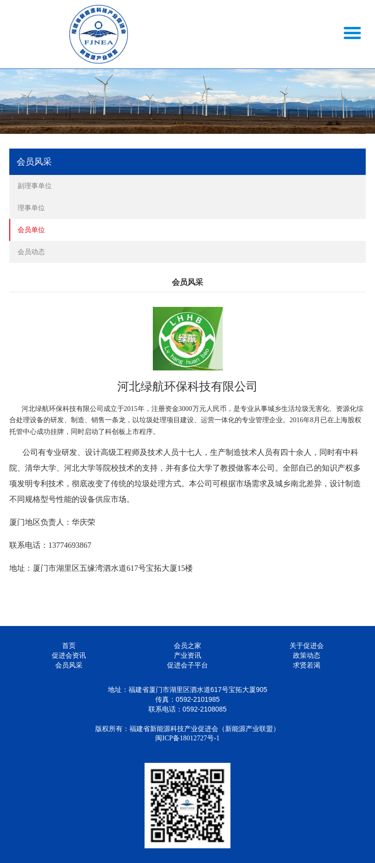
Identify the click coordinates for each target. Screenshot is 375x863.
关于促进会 (307, 645)
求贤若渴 (306, 665)
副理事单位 (35, 186)
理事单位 (31, 208)
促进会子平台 (187, 665)
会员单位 (31, 230)
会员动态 (31, 252)
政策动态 (306, 655)
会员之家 (187, 645)
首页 (69, 645)
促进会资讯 (69, 655)
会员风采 (69, 665)
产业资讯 (187, 655)
